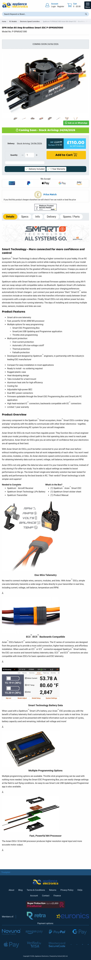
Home (4, 21)
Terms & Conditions (36, 890)
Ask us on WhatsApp (76, 123)
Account (34, 895)
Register (60, 6)
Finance (57, 895)
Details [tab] (10, 216)
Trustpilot (5, 872)
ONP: (52, 142)
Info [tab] (37, 216)
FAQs (80, 890)
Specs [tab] (24, 216)
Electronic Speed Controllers (30, 21)
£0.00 (78, 6)
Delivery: (11, 143)
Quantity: (14, 155)
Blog (20, 890)
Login (53, 6)
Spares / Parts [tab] (71, 216)
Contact (45, 895)
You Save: (51, 145)
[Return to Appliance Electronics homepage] (15, 5)
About (11, 890)
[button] (45, 196)
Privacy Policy (66, 890)
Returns (52, 890)
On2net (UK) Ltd (62, 956)
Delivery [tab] (51, 216)
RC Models (13, 21)
